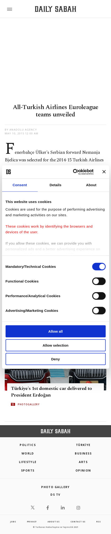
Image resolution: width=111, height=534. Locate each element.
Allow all (55, 331)
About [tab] (91, 185)
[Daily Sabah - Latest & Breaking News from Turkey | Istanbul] (55, 9)
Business (83, 453)
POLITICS (28, 445)
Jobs (13, 521)
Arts (83, 462)
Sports (28, 470)
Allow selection (55, 345)
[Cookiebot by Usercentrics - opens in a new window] (72, 172)
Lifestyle (28, 462)
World (28, 453)
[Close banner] (104, 171)
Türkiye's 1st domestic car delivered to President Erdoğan (51, 392)
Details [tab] (56, 185)
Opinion (83, 470)
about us (53, 521)
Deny (55, 359)
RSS (98, 521)
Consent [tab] (20, 185)
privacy (32, 521)
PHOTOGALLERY (29, 404)
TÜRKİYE (83, 445)
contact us (78, 521)
